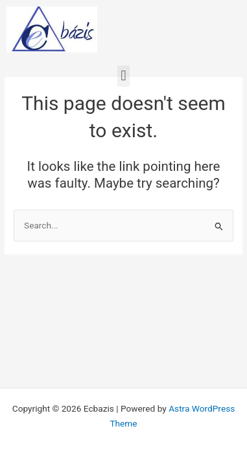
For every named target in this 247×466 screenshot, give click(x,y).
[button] (123, 76)
